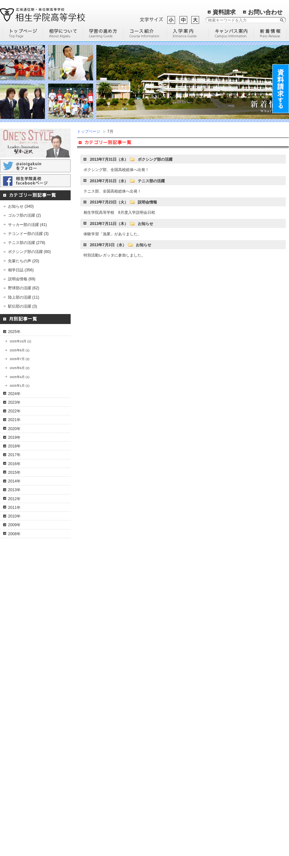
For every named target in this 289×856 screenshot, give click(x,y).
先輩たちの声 (88, 808)
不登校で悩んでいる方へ (97, 799)
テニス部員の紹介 (22, 737)
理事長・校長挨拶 (22, 628)
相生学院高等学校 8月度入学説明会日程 (119, 212)
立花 (218, 761)
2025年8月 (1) (20, 350)
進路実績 (84, 838)
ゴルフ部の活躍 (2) (24, 215)
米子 (218, 768)
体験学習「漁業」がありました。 (112, 234)
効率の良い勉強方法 (162, 636)
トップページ (88, 131)
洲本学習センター (230, 699)
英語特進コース (89, 675)
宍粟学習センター (230, 628)
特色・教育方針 (20, 620)
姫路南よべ (224, 776)
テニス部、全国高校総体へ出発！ (112, 191)
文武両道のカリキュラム (28, 729)
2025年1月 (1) (20, 385)
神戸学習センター (230, 667)
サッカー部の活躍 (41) (27, 224)
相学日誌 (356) (21, 270)
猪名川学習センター (232, 714)
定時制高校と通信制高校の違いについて (169, 670)
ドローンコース (89, 644)
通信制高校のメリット (26, 667)
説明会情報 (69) (21, 279)
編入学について (158, 644)
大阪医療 (222, 753)
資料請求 (224, 12)
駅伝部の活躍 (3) (22, 306)
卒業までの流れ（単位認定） (32, 675)
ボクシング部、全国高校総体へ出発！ (116, 169)
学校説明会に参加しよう (166, 726)
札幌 (218, 745)
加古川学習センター (232, 644)
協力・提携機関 (20, 644)
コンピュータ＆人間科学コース (103, 628)
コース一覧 (86, 613)
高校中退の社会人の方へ (97, 792)
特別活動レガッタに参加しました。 (114, 255)
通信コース (86, 620)
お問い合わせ (265, 12)
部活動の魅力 (157, 613)
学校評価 (153, 734)
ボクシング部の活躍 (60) (29, 251)
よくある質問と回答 (24, 698)
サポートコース (89, 691)
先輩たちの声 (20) (23, 261)
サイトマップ (157, 813)
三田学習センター (230, 675)
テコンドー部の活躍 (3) (28, 233)
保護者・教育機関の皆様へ (99, 823)
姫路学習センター (230, 636)
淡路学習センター (230, 706)
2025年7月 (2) (20, 359)
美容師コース (88, 722)
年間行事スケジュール (26, 683)
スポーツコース (89, 706)
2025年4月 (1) (20, 377)
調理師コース (88, 714)
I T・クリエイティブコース (99, 636)
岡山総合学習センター (234, 722)
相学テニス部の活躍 (24, 722)
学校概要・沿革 (20, 613)
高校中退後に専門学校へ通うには (169, 692)
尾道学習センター (230, 691)
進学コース (86, 667)
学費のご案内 (88, 815)
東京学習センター (230, 683)
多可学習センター (230, 652)
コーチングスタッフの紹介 (30, 745)
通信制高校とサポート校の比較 (172, 681)
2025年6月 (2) (20, 368)
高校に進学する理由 (162, 628)
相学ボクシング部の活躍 (28, 791)
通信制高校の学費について (168, 710)
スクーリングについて (26, 691)
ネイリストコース (91, 659)
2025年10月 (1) (20, 341)
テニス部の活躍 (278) (26, 242)
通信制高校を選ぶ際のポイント (172, 659)
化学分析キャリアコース (97, 730)
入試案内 (84, 831)
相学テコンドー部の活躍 (28, 815)
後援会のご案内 (20, 636)
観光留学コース (89, 737)
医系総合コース (89, 745)
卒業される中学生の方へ (97, 776)
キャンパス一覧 (228, 613)
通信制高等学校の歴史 (164, 620)
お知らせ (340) (21, 206)
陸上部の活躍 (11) (23, 297)
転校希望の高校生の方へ (97, 784)
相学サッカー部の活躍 (26, 768)
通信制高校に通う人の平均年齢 (172, 718)
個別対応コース (89, 683)
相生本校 (222, 620)
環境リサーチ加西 (230, 784)
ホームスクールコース (95, 699)
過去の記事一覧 (192, 805)
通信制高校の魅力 (160, 652)
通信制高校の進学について (168, 702)
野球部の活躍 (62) (23, 288)
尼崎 (218, 792)
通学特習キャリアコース (97, 652)
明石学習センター (230, 659)
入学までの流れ (89, 768)
